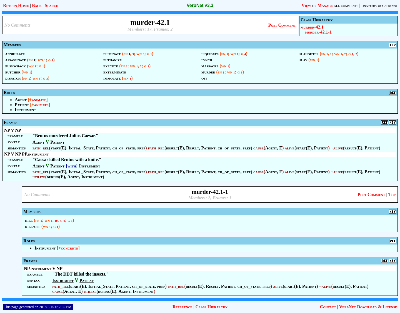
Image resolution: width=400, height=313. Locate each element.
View (306, 5)
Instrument (25, 109)
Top (392, 194)
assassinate (15, 59)
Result (192, 148)
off (204, 78)
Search (51, 5)
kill (29, 220)
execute (110, 65)
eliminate (112, 53)
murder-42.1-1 (318, 32)
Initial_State (81, 148)
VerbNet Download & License (368, 306)
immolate (112, 78)
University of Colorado (379, 6)
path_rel (40, 148)
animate (39, 99)
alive (289, 148)
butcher (12, 72)
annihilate (15, 53)
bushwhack (15, 65)
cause (258, 148)
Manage (325, 5)
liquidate (210, 53)
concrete (69, 248)
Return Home (16, 5)
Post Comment (282, 25)
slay (303, 59)
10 (56, 220)
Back (37, 5)
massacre (210, 65)
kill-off (32, 226)
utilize (38, 176)
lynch (206, 59)
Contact (328, 306)
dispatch (13, 78)
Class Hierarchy (212, 306)
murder (208, 72)
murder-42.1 (312, 27)
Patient (22, 104)
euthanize (112, 59)
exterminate (114, 72)
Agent (21, 99)
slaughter (309, 53)
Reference (182, 306)
